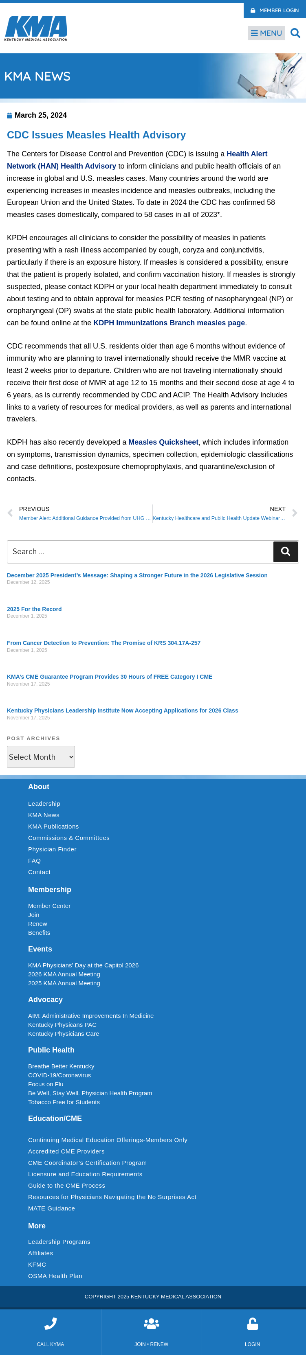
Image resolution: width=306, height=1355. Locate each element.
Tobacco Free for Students (64, 1101)
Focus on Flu (46, 1084)
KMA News (43, 814)
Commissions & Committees (69, 837)
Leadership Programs (61, 1242)
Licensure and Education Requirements (85, 1174)
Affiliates (42, 1253)
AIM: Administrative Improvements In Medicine (91, 1015)
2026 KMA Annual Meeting (64, 974)
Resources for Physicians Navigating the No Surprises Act (112, 1196)
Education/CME (55, 1118)
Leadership (46, 804)
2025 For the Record (34, 609)
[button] (295, 32)
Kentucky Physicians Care (63, 1033)
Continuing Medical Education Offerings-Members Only (107, 1139)
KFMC (37, 1264)
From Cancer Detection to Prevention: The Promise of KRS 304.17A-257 (103, 643)
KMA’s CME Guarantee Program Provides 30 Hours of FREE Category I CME (109, 676)
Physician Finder (52, 849)
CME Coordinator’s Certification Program (87, 1162)
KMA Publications (53, 826)
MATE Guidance (51, 1208)
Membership (49, 890)
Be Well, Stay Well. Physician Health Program (90, 1093)
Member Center (49, 905)
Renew (37, 923)
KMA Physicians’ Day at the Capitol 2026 (83, 965)
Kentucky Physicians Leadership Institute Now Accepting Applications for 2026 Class (122, 710)
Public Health (51, 1050)
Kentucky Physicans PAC (62, 1024)
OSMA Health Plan (55, 1275)
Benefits (39, 932)
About (38, 787)
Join (34, 914)
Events (40, 949)
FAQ (34, 860)
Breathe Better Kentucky (61, 1066)
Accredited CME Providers (66, 1151)
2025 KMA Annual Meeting (64, 983)
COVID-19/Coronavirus (59, 1075)
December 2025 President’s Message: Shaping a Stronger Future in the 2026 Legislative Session (137, 575)
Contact (39, 871)
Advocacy (45, 999)
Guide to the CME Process (67, 1185)
